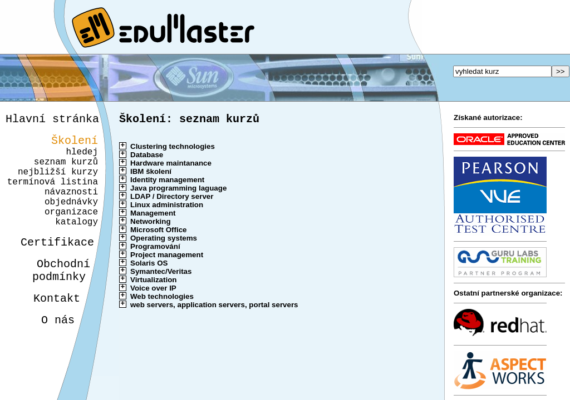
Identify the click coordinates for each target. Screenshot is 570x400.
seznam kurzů (66, 170)
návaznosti (71, 207)
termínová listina (52, 194)
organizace (69, 231)
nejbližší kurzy (58, 182)
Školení (74, 144)
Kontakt (47, 328)
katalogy (72, 243)
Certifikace (51, 265)
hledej (82, 158)
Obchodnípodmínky (55, 297)
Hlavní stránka (52, 120)
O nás (48, 352)
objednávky (71, 219)
